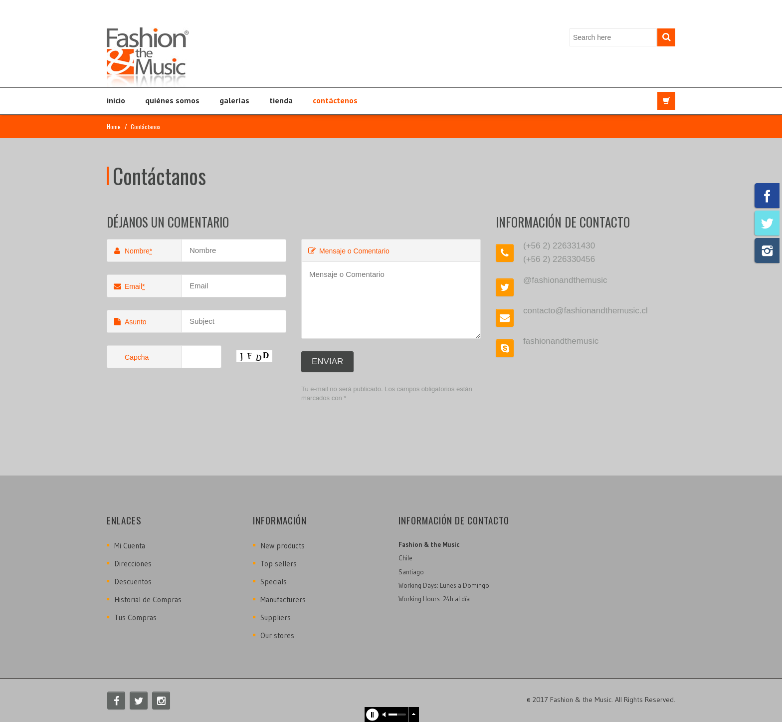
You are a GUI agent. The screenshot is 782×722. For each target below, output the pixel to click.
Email (128, 286)
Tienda (281, 100)
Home (114, 126)
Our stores (277, 635)
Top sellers (278, 563)
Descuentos (133, 581)
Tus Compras (135, 617)
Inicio (116, 100)
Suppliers (275, 617)
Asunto (129, 322)
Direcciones (133, 563)
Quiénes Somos (172, 100)
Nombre (132, 251)
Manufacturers (283, 599)
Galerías (234, 100)
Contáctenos (335, 100)
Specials (273, 581)
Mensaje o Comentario (348, 251)
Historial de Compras (148, 599)
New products (282, 545)
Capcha (137, 357)
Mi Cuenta (129, 545)
